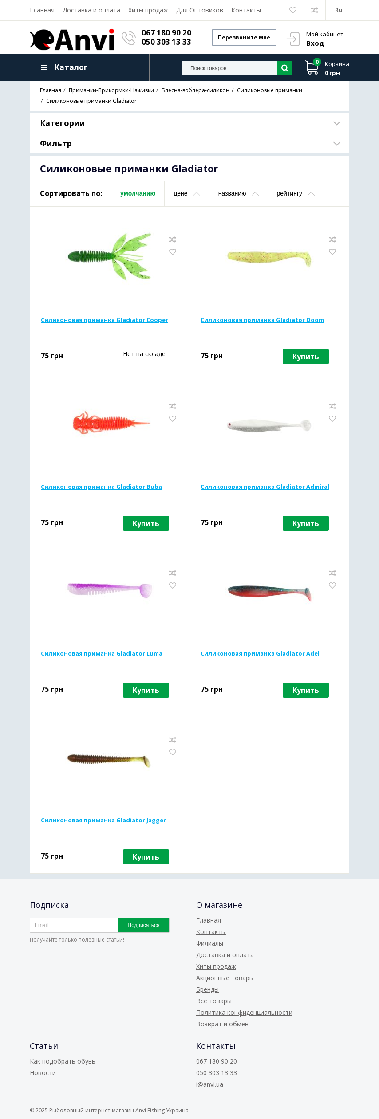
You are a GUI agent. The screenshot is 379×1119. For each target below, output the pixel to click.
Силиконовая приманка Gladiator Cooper (104, 320)
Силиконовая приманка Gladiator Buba (101, 487)
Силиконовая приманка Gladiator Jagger (103, 821)
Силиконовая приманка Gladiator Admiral (265, 487)
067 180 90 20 (167, 32)
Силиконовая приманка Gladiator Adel (260, 654)
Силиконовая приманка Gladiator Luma (101, 654)
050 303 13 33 (167, 42)
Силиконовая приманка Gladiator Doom (262, 320)
